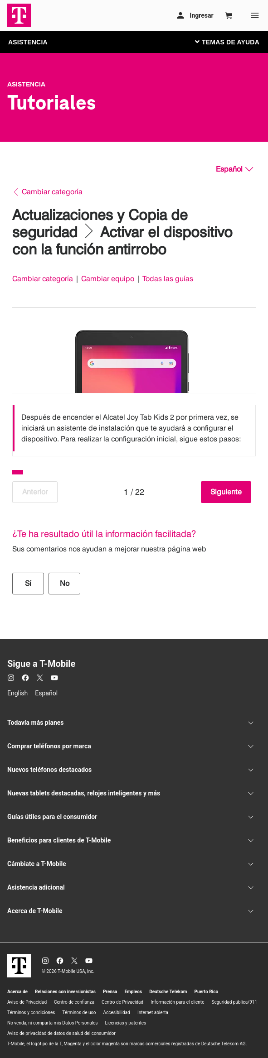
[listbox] (134, 428)
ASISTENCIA (28, 42)
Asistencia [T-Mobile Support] (26, 84)
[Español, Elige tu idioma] (234, 169)
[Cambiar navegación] (234, 41)
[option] (134, 428)
